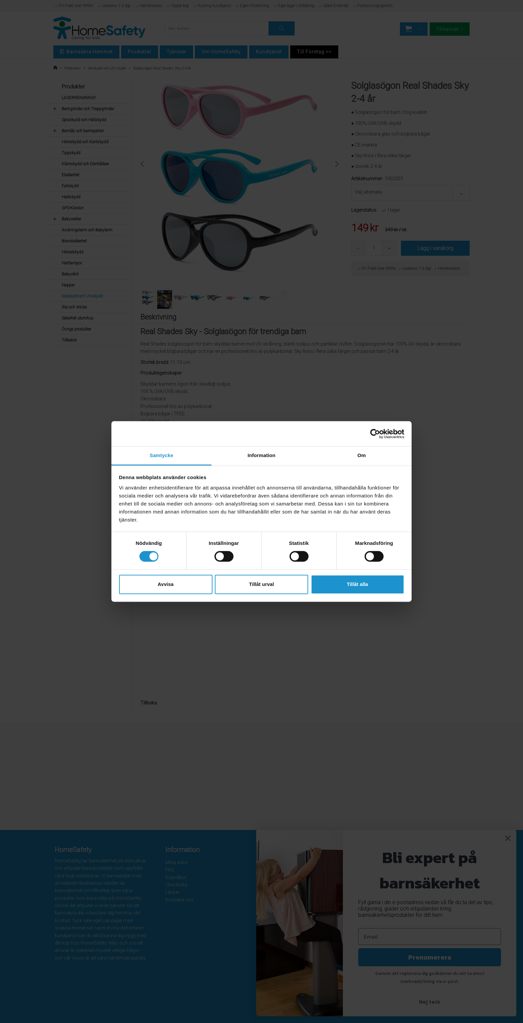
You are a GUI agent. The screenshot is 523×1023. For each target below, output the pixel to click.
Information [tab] (261, 455)
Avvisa (166, 584)
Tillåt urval (261, 584)
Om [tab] (361, 455)
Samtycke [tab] (161, 455)
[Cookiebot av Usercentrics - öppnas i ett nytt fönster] (375, 434)
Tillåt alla (357, 584)
